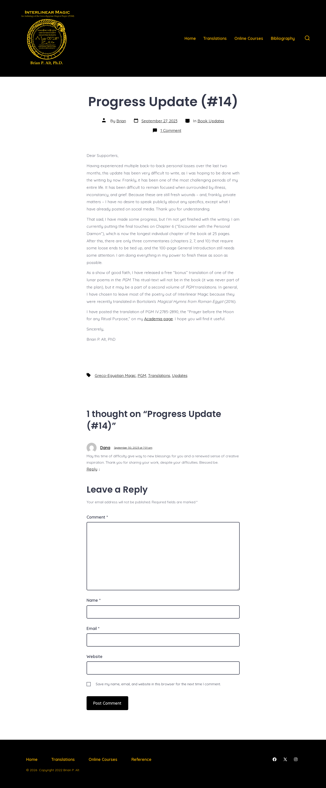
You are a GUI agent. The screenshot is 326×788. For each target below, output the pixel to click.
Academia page (158, 318)
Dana (105, 447)
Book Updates (211, 120)
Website (95, 656)
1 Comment (170, 130)
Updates (179, 375)
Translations (215, 38)
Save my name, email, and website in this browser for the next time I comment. (158, 684)
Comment (97, 516)
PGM (142, 375)
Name (93, 600)
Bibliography (283, 38)
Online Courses (248, 38)
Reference (141, 759)
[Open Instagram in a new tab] (296, 759)
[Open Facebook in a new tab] (274, 759)
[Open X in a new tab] (285, 759)
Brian (121, 120)
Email (93, 628)
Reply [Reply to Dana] (92, 468)
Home (190, 38)
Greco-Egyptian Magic (115, 375)
